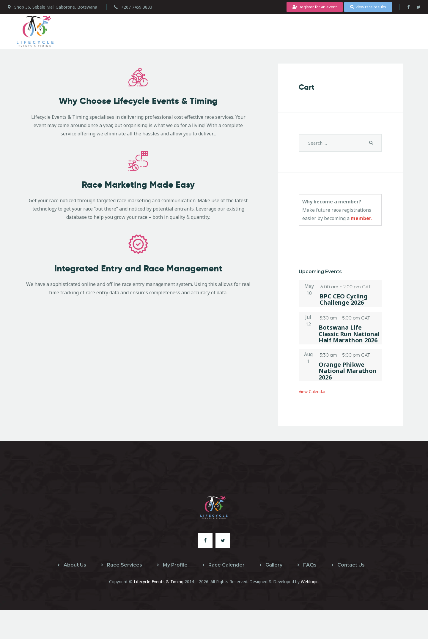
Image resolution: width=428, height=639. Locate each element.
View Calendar (315, 391)
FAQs (310, 565)
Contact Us (351, 565)
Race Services (124, 565)
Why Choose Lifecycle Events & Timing (138, 113)
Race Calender (226, 565)
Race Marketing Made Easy (138, 209)
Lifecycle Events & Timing (158, 581)
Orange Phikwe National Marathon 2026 (348, 370)
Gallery (273, 565)
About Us (75, 565)
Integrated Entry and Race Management (138, 305)
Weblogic (309, 581)
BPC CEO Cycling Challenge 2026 (344, 299)
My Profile (175, 565)
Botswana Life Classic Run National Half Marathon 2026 (349, 333)
